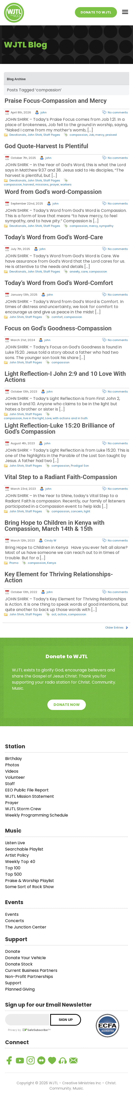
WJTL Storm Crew (23, 809)
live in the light (33, 418)
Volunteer (15, 777)
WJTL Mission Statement (29, 796)
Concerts (14, 921)
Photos (12, 765)
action (62, 614)
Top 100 (12, 868)
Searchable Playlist (24, 849)
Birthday (13, 758)
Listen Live (15, 843)
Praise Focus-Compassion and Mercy (56, 100)
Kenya (51, 563)
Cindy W (50, 540)
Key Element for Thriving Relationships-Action (59, 577)
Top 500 (13, 874)
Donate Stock (19, 964)
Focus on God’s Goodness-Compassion (58, 328)
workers (66, 184)
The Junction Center (25, 927)
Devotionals (17, 135)
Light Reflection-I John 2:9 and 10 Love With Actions (65, 376)
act (53, 614)
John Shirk (35, 135)
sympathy (106, 226)
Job (91, 135)
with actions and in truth (70, 418)
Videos (11, 771)
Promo (13, 563)
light (87, 511)
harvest (28, 184)
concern (77, 511)
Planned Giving (20, 989)
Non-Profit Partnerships (29, 976)
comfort (57, 317)
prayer (54, 184)
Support (13, 983)
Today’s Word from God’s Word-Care (54, 237)
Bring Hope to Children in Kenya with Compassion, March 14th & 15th (54, 525)
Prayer (12, 803)
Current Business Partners (31, 970)
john (44, 112)
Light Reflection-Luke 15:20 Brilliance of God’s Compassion (60, 428)
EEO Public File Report (27, 790)
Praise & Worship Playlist (29, 881)
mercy (99, 135)
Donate (12, 951)
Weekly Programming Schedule (36, 815)
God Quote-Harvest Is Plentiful (46, 146)
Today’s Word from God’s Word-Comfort (59, 282)
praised (111, 135)
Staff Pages (51, 135)
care (84, 271)
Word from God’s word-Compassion (53, 191)
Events (12, 914)
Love (48, 418)
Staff (10, 784)
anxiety (75, 271)
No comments (118, 112)
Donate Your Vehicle (25, 958)
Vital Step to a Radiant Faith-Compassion (61, 477)
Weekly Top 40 (20, 862)
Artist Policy (17, 855)
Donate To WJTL (96, 12)
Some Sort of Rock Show (29, 887)
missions (42, 184)
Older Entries (114, 627)
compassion (79, 135)
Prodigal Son (80, 466)
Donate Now (67, 704)
